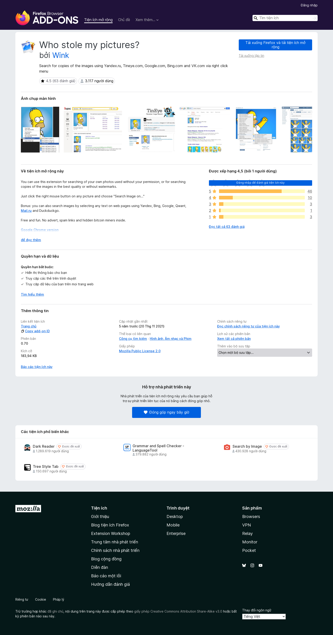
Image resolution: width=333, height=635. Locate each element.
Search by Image (247, 446)
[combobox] (285, 18)
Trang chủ (28, 326)
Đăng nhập (309, 5)
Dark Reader (44, 446)
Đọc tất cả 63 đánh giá (226, 227)
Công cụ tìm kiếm (133, 339)
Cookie (40, 599)
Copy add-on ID (35, 331)
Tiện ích (99, 508)
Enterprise (176, 533)
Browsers (251, 516)
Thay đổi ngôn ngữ (256, 610)
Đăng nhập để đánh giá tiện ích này (260, 182)
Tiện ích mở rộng (98, 19)
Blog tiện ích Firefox (110, 525)
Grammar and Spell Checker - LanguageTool (158, 448)
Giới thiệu (100, 516)
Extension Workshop (110, 533)
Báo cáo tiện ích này (37, 367)
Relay (247, 533)
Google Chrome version (39, 230)
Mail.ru (26, 211)
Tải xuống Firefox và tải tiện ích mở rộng (275, 44)
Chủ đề (124, 19)
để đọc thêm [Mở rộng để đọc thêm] (31, 240)
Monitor (249, 542)
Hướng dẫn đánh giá (110, 584)
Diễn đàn (99, 567)
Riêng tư (21, 599)
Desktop (174, 516)
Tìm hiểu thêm (32, 294)
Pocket (249, 550)
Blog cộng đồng (106, 558)
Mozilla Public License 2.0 (140, 351)
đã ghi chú (55, 611)
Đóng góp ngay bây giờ (166, 412)
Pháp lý (58, 599)
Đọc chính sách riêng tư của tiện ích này (248, 326)
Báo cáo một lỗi (106, 575)
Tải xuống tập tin (251, 55)
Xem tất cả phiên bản (234, 339)
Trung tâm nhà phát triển (114, 542)
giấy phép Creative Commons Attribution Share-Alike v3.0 (178, 611)
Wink (60, 55)
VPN (246, 525)
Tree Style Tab (45, 466)
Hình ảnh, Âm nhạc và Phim (170, 339)
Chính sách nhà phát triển (115, 550)
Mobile (173, 525)
